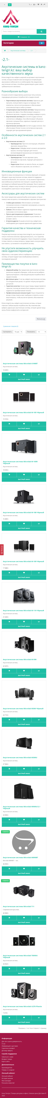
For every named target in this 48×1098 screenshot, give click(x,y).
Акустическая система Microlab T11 (18, 906)
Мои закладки (6, 1081)
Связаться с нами (7, 1057)
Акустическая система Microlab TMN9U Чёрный (20, 956)
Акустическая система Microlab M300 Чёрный (23, 708)
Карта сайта (6, 1061)
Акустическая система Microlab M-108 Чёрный (23, 512)
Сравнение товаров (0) (10, 326)
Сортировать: (7, 332)
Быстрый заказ (24, 379)
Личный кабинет (7, 1076)
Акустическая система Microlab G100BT (20, 363)
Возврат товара (7, 1059)
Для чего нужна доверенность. (12, 1041)
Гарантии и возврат (8, 1048)
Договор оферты (7, 1051)
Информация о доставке (10, 1046)
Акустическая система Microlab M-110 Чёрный (23, 610)
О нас (3, 1044)
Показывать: (31, 332)
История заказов (7, 1078)
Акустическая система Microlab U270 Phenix (22, 1006)
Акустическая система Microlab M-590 (19, 659)
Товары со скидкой (8, 1070)
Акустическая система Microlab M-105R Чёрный (20, 462)
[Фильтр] (2, 549)
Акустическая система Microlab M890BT (20, 857)
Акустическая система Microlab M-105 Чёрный (23, 412)
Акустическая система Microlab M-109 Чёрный (23, 561)
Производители (7, 1068)
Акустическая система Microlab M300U (20, 757)
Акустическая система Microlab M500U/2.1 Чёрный (21, 807)
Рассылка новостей (8, 1083)
